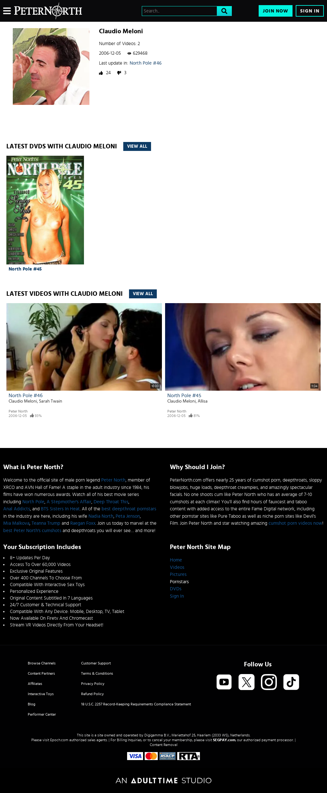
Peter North (18, 411)
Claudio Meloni (23, 401)
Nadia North (100, 516)
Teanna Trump (46, 523)
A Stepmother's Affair (69, 501)
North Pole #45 (25, 269)
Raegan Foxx (82, 523)
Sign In (309, 11)
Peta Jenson (128, 516)
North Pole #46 (146, 63)
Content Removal (164, 745)
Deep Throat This (111, 501)
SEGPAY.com (224, 740)
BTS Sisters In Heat (60, 508)
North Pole (33, 501)
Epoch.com (59, 740)
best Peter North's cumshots (32, 530)
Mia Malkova (16, 523)
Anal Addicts (16, 508)
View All (137, 146)
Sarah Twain (50, 401)
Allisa (203, 401)
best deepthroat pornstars (129, 508)
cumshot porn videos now (295, 523)
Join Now (275, 11)
